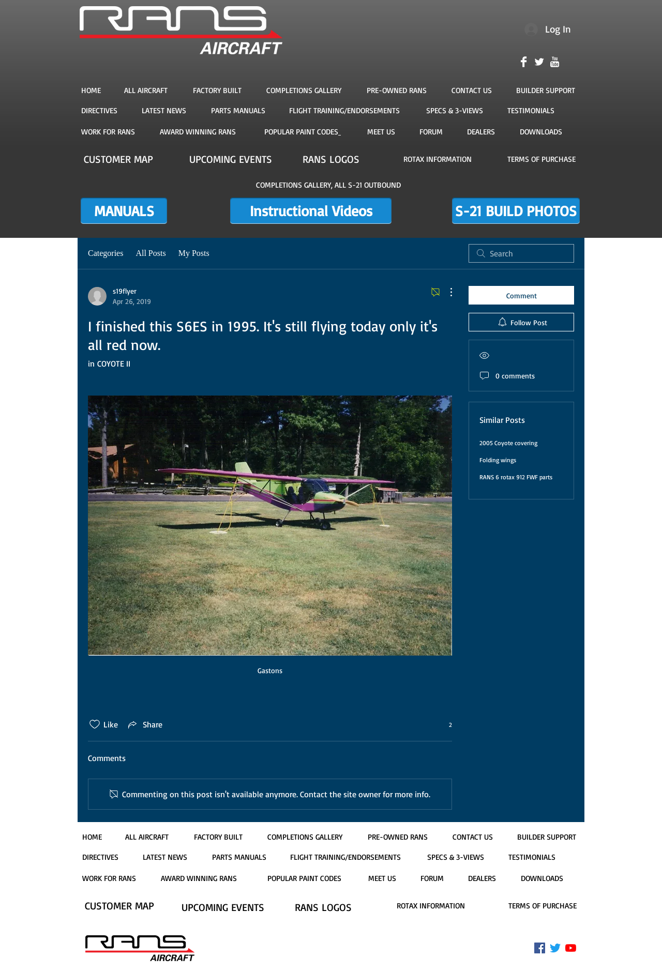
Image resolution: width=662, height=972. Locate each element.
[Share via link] (144, 724)
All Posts (151, 253)
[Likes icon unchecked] (94, 724)
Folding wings (497, 460)
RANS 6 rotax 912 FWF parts (515, 477)
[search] (521, 253)
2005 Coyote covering (508, 443)
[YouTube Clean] (554, 61)
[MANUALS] (124, 211)
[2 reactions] (445, 724)
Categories (105, 253)
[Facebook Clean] (523, 61)
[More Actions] (446, 292)
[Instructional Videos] (311, 211)
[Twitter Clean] (539, 61)
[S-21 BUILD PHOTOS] (516, 211)
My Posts (193, 253)
